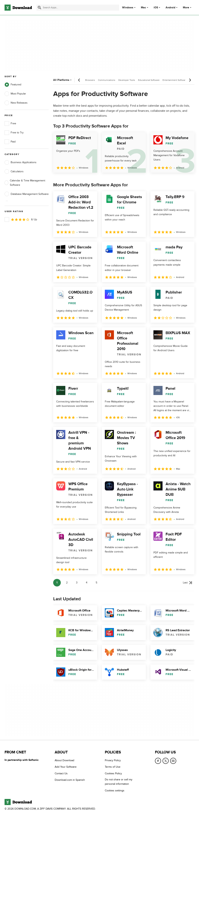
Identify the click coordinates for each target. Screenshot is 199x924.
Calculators (14, 171)
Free (10, 123)
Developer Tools (126, 80)
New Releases (16, 103)
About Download (64, 760)
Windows (127, 7)
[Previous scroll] (79, 80)
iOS (156, 7)
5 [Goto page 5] (96, 582)
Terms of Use (112, 766)
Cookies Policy (113, 773)
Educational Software (149, 80)
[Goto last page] (187, 582)
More (187, 7)
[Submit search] (39, 8)
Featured (13, 84)
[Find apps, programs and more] (77, 8)
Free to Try (14, 132)
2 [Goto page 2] (67, 582)
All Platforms (62, 80)
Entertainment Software (175, 80)
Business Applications (20, 162)
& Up (21, 219)
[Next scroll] (189, 80)
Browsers (90, 80)
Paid (10, 141)
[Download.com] (18, 8)
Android (170, 7)
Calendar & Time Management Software (25, 183)
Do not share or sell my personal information (118, 781)
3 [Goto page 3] (76, 582)
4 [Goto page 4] (86, 582)
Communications (106, 80)
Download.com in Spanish (70, 780)
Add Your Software (66, 766)
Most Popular (15, 93)
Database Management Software (27, 194)
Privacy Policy (113, 760)
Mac (143, 7)
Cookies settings (114, 790)
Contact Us (61, 773)
